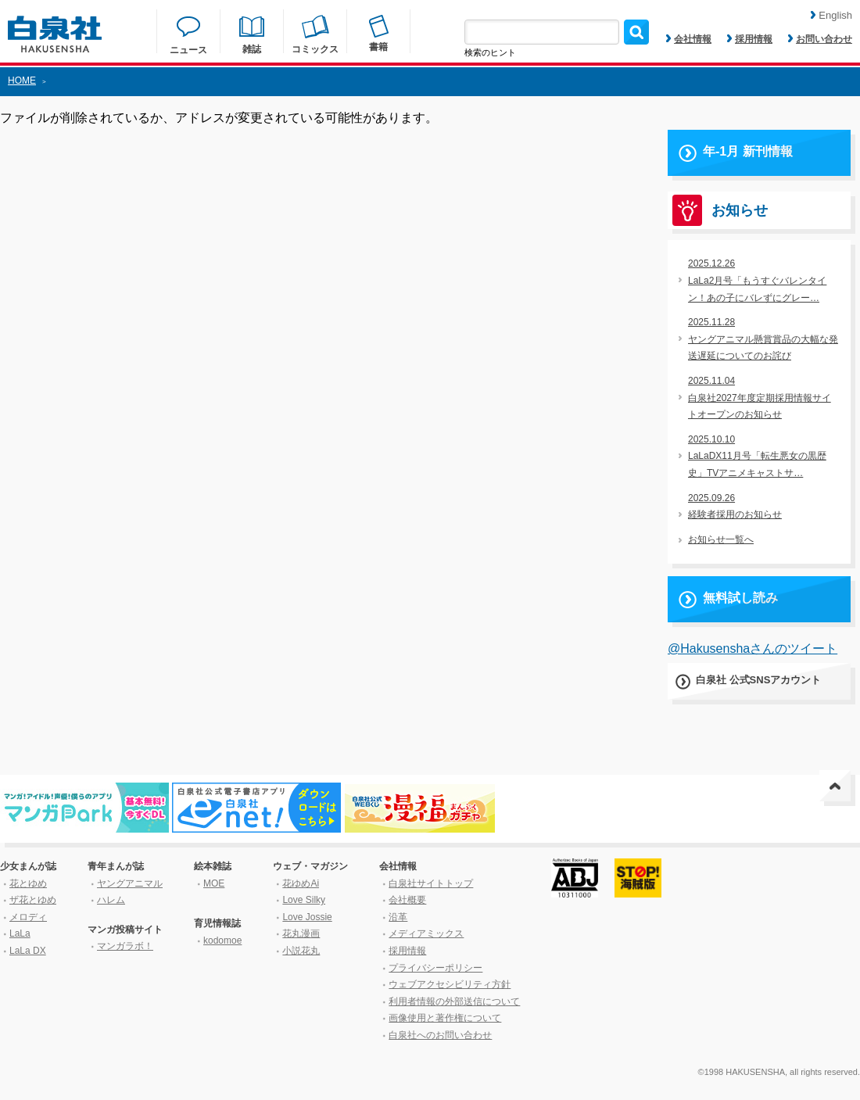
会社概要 (407, 899)
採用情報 (749, 39)
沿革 (398, 917)
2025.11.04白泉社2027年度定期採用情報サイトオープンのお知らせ (759, 397)
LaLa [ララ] (19, 933)
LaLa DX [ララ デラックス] (27, 950)
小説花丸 (301, 950)
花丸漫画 (301, 933)
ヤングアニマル (130, 883)
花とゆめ (28, 883)
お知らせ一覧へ (721, 539)
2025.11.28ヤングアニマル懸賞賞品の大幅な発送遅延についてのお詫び (763, 339)
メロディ (28, 917)
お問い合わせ (820, 39)
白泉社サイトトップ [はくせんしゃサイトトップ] (431, 883)
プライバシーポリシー (435, 967)
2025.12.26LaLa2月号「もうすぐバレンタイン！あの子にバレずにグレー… (757, 280)
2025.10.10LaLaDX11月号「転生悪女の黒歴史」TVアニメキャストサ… (757, 456)
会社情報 (688, 39)
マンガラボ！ (125, 946)
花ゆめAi (300, 883)
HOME (22, 80)
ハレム (111, 899)
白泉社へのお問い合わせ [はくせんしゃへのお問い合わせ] (440, 1035)
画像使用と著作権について (445, 1017)
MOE (213, 883)
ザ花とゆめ (32, 899)
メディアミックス (426, 933)
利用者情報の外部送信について (454, 1001)
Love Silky (303, 899)
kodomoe (222, 940)
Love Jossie (306, 917)
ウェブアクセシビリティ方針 (450, 984)
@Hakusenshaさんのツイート (752, 648)
